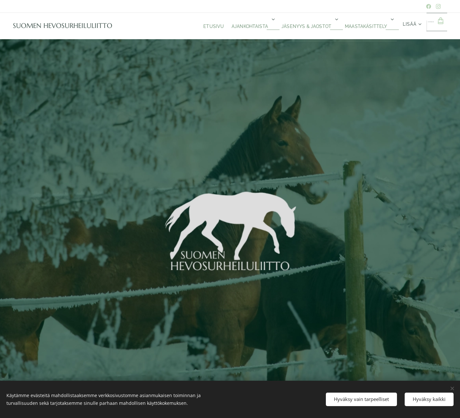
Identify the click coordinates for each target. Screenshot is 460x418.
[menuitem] (169, 26)
